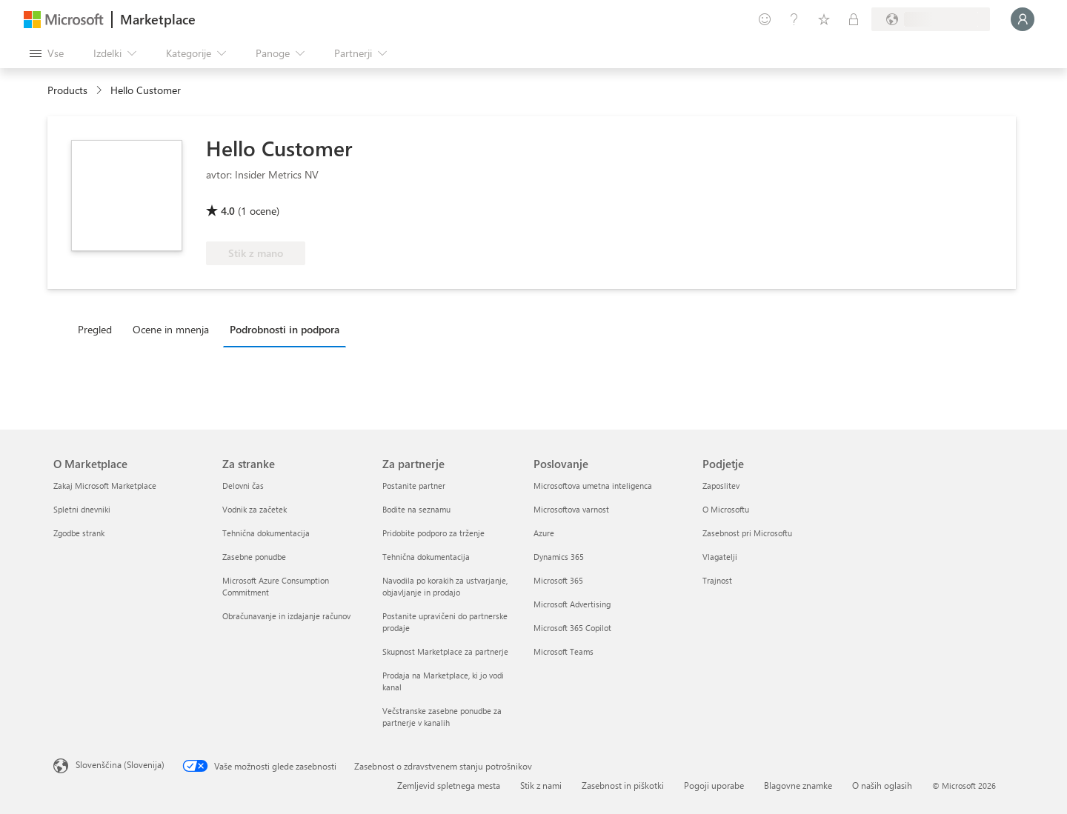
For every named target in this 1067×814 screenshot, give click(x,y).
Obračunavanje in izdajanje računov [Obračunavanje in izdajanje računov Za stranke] (286, 615)
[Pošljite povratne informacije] (765, 19)
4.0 (228, 211)
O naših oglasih (882, 785)
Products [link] (67, 90)
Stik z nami (541, 785)
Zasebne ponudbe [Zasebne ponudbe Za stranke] (254, 556)
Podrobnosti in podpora (284, 329)
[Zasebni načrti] (853, 19)
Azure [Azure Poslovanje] (544, 532)
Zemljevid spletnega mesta (448, 785)
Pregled (95, 329)
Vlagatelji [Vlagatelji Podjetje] (719, 556)
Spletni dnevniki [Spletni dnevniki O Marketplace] (81, 509)
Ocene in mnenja (171, 329)
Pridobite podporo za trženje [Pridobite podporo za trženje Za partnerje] (433, 532)
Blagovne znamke (798, 785)
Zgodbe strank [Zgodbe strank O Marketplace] (78, 532)
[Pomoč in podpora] (794, 19)
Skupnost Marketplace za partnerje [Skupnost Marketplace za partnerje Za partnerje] (445, 651)
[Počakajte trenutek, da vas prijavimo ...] (1022, 19)
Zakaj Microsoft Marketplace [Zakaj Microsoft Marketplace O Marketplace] (104, 485)
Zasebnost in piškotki (623, 785)
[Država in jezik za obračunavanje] (930, 19)
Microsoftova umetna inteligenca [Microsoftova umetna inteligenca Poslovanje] (593, 485)
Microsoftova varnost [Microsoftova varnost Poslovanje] (571, 509)
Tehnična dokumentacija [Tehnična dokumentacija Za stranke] (266, 532)
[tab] (98, 329)
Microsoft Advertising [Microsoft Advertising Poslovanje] (572, 604)
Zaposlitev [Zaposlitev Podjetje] (720, 485)
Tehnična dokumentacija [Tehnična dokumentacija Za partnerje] (426, 556)
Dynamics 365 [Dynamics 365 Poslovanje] (559, 556)
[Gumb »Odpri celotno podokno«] (47, 53)
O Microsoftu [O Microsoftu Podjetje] (725, 509)
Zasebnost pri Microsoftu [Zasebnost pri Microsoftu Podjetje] (747, 532)
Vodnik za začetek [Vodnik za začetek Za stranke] (254, 509)
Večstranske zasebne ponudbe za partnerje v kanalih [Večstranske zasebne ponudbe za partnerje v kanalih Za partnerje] (442, 716)
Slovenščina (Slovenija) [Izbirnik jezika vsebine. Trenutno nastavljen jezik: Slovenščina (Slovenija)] (120, 764)
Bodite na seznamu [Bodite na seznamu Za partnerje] (416, 509)
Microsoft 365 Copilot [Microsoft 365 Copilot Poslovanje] (572, 627)
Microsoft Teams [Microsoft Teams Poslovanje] (564, 651)
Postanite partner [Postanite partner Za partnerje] (413, 485)
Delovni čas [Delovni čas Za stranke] (243, 485)
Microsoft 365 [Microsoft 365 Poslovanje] (558, 580)
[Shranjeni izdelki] (824, 19)
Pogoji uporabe (714, 785)
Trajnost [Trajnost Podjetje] (717, 580)
